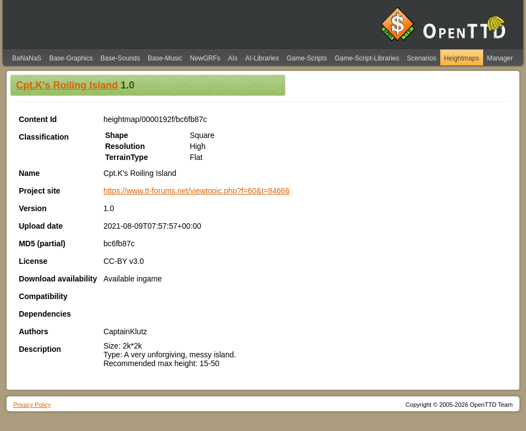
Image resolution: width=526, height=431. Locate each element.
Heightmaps (461, 58)
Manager (500, 58)
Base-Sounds (120, 58)
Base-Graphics (70, 58)
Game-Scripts (307, 58)
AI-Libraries (262, 58)
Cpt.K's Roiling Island (67, 85)
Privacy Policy (32, 404)
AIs (232, 58)
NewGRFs (205, 58)
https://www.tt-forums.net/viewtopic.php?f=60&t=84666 (196, 190)
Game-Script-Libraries (367, 58)
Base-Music (165, 58)
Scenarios (421, 58)
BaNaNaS (26, 58)
